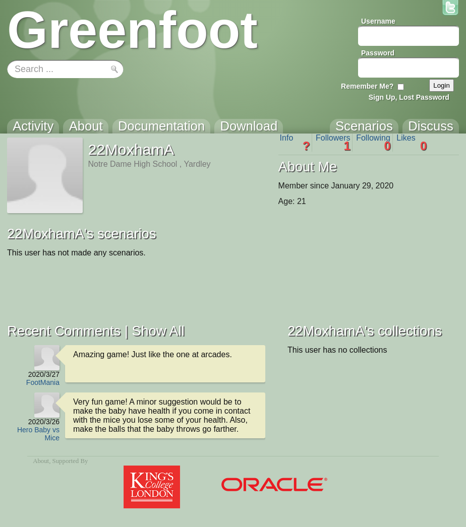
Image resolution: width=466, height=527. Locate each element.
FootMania (43, 382)
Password (377, 53)
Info (295, 143)
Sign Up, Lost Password (409, 97)
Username (378, 21)
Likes (411, 143)
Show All (158, 331)
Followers (333, 143)
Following (373, 143)
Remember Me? (367, 86)
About (41, 461)
